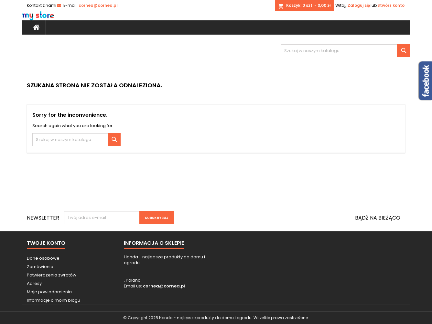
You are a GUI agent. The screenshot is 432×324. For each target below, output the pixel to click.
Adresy (34, 283)
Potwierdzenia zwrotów (51, 275)
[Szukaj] (345, 50)
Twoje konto (46, 243)
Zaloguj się (359, 5)
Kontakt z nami (41, 5)
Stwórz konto (391, 5)
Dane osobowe (43, 258)
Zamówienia (40, 267)
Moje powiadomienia (49, 292)
